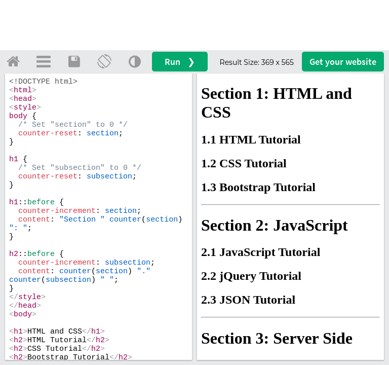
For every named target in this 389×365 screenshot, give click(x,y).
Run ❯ (180, 61)
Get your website (342, 61)
